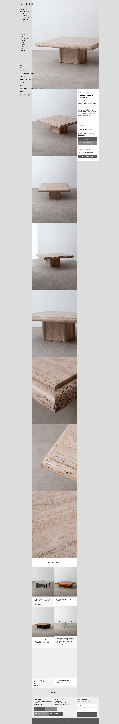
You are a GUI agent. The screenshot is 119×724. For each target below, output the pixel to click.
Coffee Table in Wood (63, 680)
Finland (35, 644)
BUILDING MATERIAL (26, 59)
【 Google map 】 (39, 704)
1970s (84, 100)
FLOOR (23, 42)
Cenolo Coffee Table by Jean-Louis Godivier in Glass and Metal (42, 601)
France (35, 604)
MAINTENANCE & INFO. (27, 88)
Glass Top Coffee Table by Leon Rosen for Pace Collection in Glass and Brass (65, 640)
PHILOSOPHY (24, 76)
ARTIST (22, 63)
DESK (23, 21)
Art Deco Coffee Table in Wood (64, 600)
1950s (39, 644)
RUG (22, 48)
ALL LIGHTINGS (25, 38)
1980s (39, 604)
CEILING (24, 40)
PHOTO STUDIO (25, 79)
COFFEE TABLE (25, 19)
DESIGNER (22, 61)
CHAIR (23, 25)
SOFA (23, 28)
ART (22, 56)
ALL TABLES (24, 15)
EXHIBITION (24, 70)
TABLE (23, 44)
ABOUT (22, 91)
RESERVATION (88, 156)
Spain (80, 100)
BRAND (22, 65)
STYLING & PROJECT (26, 73)
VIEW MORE (54, 692)
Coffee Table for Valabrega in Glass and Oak (42, 682)
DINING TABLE (26, 17)
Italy (57, 602)
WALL (23, 46)
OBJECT (23, 52)
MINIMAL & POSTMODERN (87, 133)
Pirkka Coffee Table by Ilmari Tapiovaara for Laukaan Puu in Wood (42, 641)
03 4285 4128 (88, 143)
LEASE (22, 82)
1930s (38, 685)
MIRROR (23, 50)
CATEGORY (23, 13)
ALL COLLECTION (24, 11)
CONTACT (40, 709)
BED (22, 36)
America (58, 644)
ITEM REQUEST (42, 713)
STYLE (21, 67)
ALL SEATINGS (24, 23)
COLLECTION (24, 9)
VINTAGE (81, 135)
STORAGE (23, 34)
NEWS (22, 85)
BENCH (23, 32)
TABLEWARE (24, 54)
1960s (61, 682)
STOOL (23, 30)
